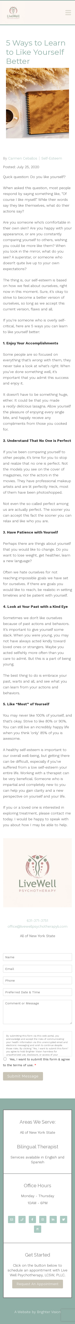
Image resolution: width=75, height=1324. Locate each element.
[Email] (11, 1219)
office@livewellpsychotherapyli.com (37, 926)
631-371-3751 (37, 920)
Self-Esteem (51, 158)
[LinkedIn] (53, 1219)
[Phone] (22, 1219)
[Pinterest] (37, 1229)
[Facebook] (32, 1219)
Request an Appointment (38, 1284)
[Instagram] (42, 1219)
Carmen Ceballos (22, 158)
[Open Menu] (68, 12)
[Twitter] (63, 1219)
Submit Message (23, 1076)
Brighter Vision (49, 1312)
